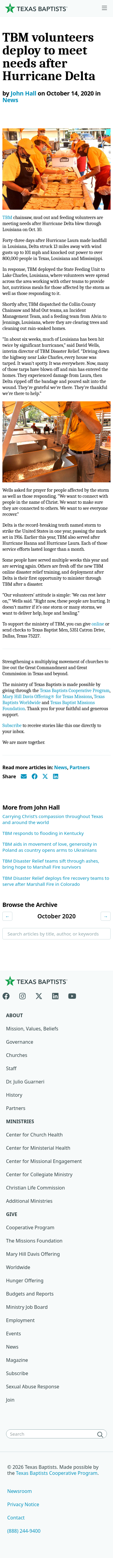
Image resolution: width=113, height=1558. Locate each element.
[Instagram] (22, 995)
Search (15, 949)
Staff (11, 1068)
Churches (16, 1055)
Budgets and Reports (30, 1293)
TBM (7, 217)
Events (13, 1333)
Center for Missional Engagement (44, 1161)
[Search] (101, 1434)
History (14, 1095)
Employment (20, 1320)
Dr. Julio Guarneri (25, 1081)
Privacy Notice (23, 1504)
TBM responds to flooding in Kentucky (43, 833)
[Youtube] (72, 995)
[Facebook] (8, 995)
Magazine (17, 1360)
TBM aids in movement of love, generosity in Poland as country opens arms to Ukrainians (49, 847)
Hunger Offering (24, 1280)
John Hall (23, 93)
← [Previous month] (7, 916)
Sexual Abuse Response (32, 1386)
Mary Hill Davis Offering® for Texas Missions (47, 696)
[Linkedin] (55, 995)
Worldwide (18, 1267)
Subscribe (11, 725)
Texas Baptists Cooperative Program (74, 690)
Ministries (20, 1121)
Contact (16, 1517)
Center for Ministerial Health (38, 1148)
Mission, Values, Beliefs (32, 1028)
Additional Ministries (29, 1201)
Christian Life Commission (35, 1187)
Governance (19, 1042)
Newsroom (19, 1491)
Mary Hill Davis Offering (33, 1254)
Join (10, 1400)
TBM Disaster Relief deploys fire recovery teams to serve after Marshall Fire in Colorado (55, 881)
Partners (80, 767)
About (14, 1015)
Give (11, 1214)
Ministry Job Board (27, 1307)
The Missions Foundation (34, 1240)
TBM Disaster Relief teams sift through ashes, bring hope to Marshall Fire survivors (50, 864)
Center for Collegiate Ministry (39, 1174)
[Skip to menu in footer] (104, 8)
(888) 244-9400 (23, 1531)
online (98, 624)
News (10, 100)
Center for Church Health (34, 1134)
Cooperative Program (30, 1227)
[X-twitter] (38, 995)
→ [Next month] (105, 916)
